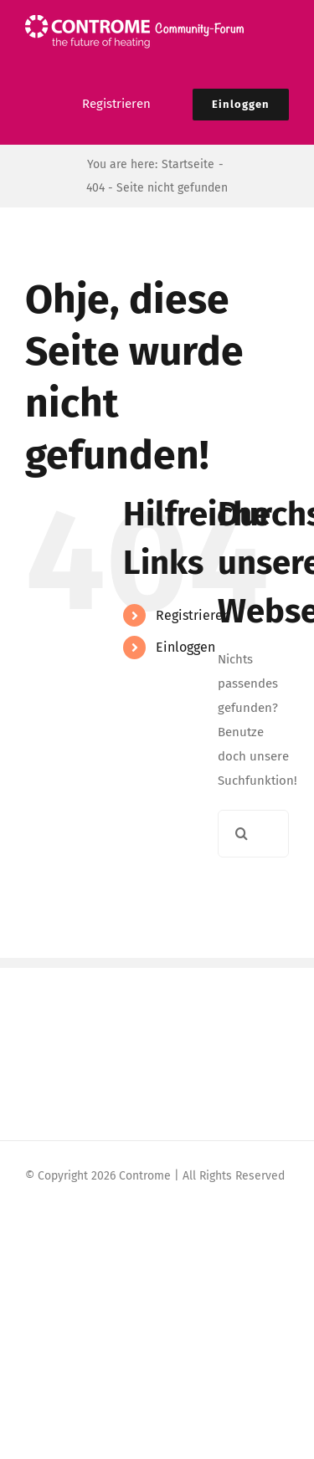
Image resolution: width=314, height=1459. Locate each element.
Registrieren (193, 615)
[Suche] (241, 833)
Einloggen (185, 647)
